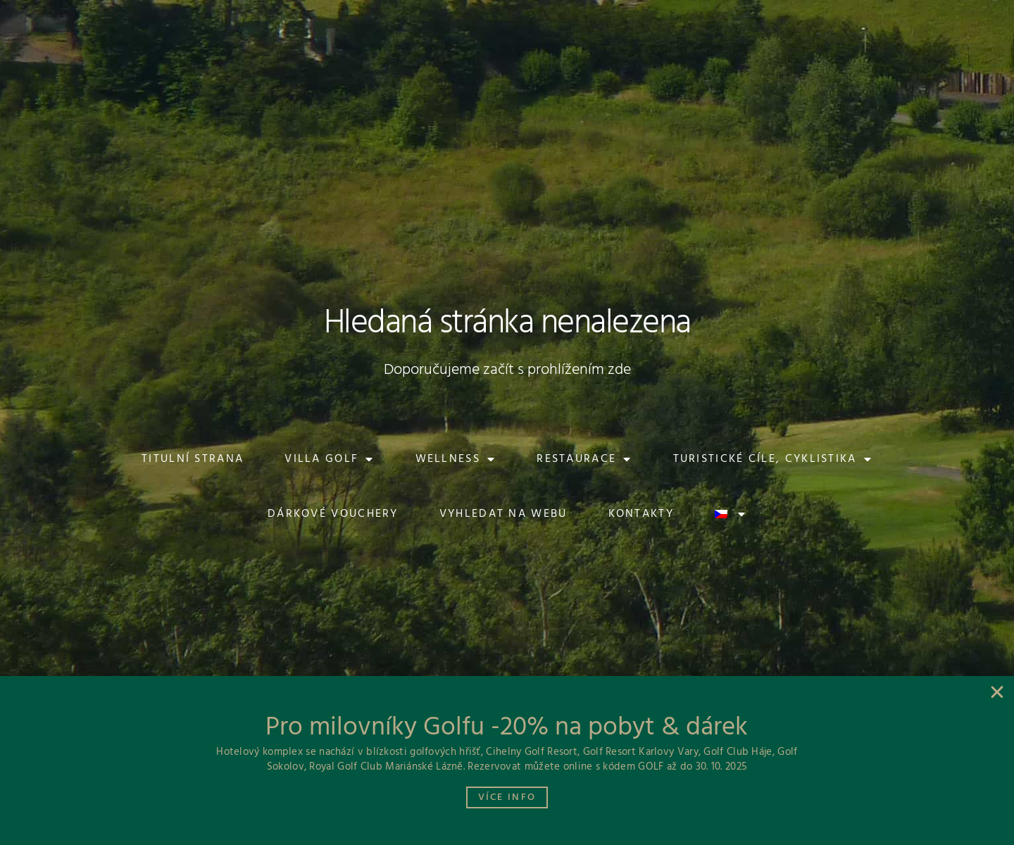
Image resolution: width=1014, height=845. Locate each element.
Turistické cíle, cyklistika (772, 459)
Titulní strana (193, 459)
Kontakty (641, 514)
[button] (160, 22)
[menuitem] (889, 22)
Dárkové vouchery (333, 514)
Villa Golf (329, 459)
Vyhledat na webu (503, 514)
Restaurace (584, 459)
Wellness (455, 459)
